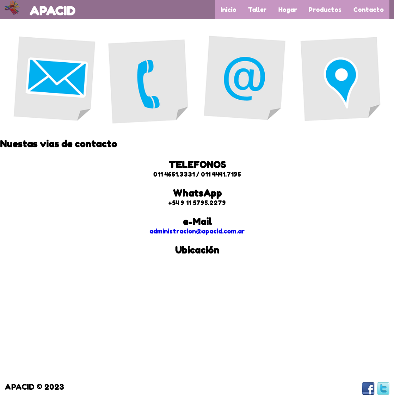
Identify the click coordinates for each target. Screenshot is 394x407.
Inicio (228, 9)
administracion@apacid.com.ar (197, 231)
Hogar (287, 9)
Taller (257, 9)
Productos (325, 9)
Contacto (368, 9)
